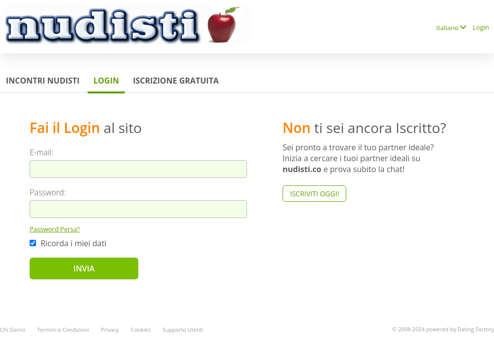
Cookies (141, 329)
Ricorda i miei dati (68, 243)
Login (481, 27)
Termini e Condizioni (63, 329)
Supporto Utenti (183, 329)
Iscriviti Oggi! (314, 193)
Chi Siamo (12, 329)
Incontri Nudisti (43, 80)
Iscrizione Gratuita (176, 80)
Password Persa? (55, 228)
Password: (48, 192)
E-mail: (41, 152)
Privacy (110, 329)
